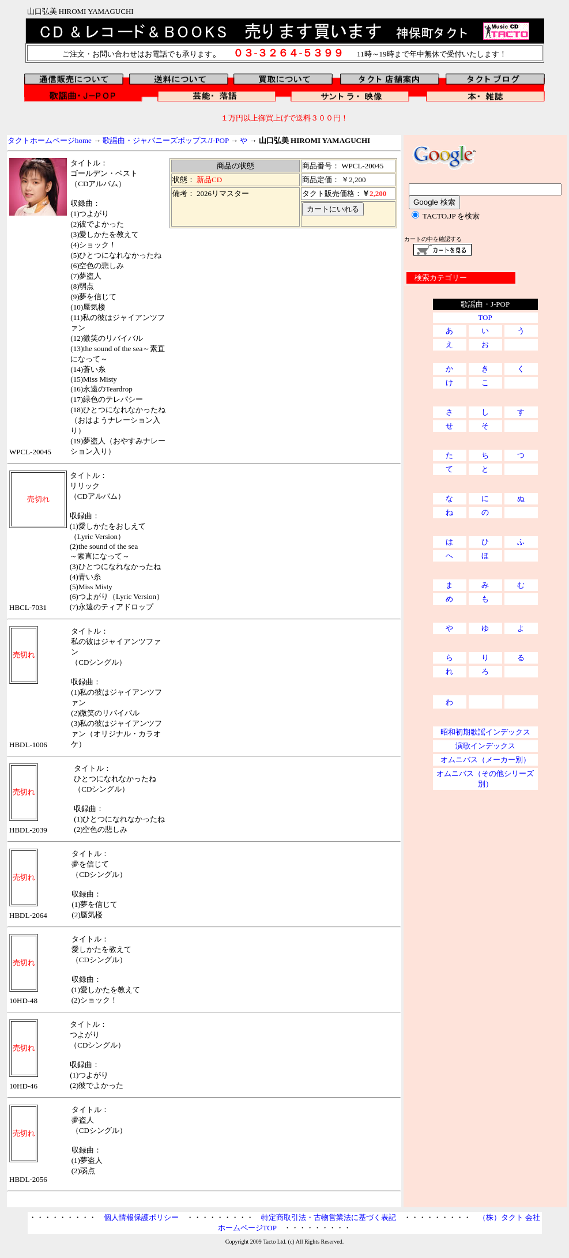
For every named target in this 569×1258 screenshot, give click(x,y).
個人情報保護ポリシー (141, 1217)
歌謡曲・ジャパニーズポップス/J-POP (165, 140)
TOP (485, 317)
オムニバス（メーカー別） (485, 759)
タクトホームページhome (49, 140)
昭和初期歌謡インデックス (485, 732)
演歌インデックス (485, 745)
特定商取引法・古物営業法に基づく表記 (328, 1217)
